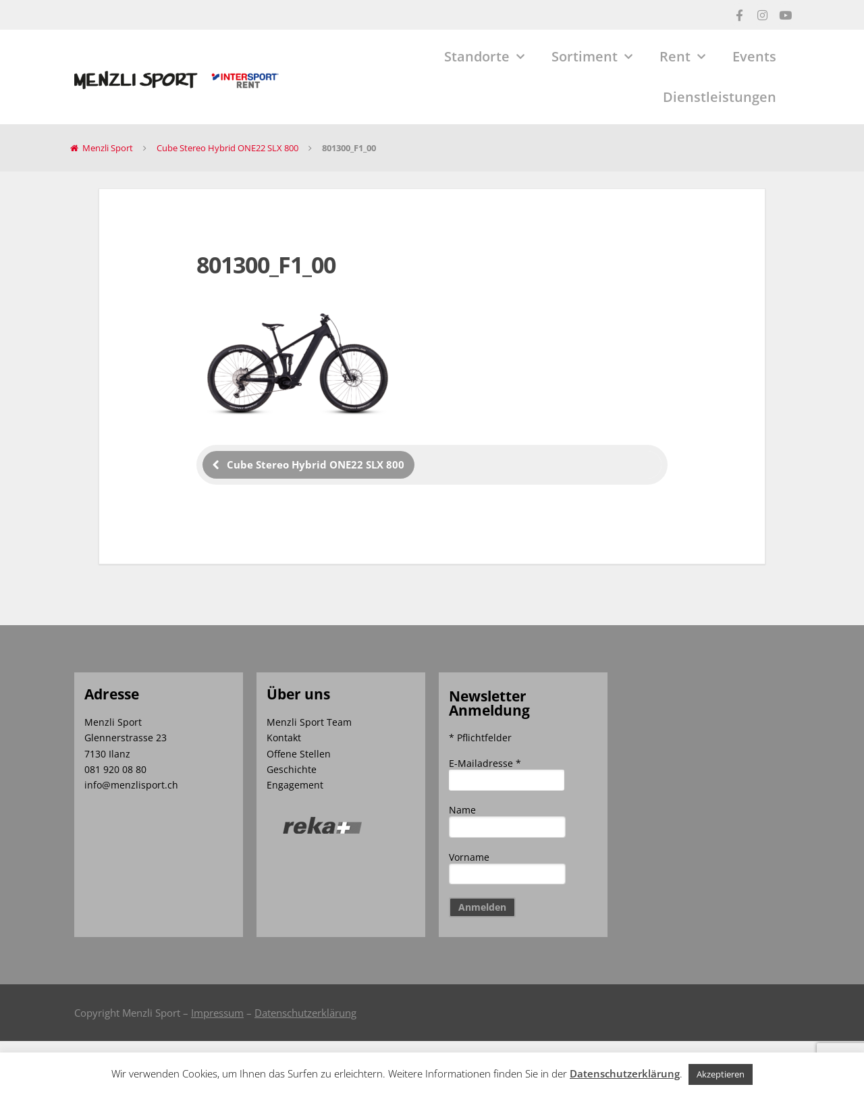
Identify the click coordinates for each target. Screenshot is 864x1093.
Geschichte (292, 769)
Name (462, 809)
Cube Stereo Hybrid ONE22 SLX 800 (227, 148)
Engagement (295, 784)
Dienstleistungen (719, 97)
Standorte (484, 56)
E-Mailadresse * (485, 763)
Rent (682, 56)
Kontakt (284, 737)
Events (754, 56)
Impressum (217, 1012)
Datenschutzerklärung (305, 1012)
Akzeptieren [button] (721, 1074)
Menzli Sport (107, 148)
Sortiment (591, 56)
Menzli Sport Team (309, 722)
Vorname (469, 857)
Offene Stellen (299, 753)
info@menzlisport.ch (131, 784)
